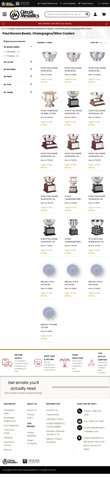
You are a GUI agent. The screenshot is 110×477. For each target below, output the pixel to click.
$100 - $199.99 (13, 113)
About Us (31, 410)
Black (9, 67)
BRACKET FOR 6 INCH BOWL (47, 283)
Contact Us (52, 410)
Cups (9, 151)
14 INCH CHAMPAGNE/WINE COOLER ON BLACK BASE (73, 240)
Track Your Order (9, 431)
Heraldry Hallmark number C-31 (55, 433)
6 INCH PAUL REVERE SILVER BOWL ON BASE (97, 112)
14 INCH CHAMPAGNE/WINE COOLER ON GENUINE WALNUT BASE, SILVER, (73, 197)
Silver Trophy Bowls (16, 132)
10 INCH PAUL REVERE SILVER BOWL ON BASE (73, 112)
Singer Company (32, 442)
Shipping (8, 437)
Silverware (12, 136)
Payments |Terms (9, 444)
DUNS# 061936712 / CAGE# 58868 (55, 425)
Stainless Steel (14, 83)
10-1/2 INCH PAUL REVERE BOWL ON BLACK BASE (96, 240)
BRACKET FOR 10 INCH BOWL (95, 283)
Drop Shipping (11, 425)
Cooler (10, 128)
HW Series (12, 51)
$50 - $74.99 (13, 105)
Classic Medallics (31, 434)
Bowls (10, 123)
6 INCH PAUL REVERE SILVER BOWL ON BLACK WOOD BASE (97, 197)
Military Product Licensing (54, 440)
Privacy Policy (31, 416)
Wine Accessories (15, 159)
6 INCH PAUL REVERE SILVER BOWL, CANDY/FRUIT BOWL (49, 69)
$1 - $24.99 (12, 96)
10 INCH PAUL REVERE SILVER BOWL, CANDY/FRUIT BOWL (97, 69)
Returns (8, 449)
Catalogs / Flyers (54, 419)
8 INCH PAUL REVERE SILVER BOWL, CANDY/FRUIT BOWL (73, 69)
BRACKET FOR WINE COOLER (49, 326)
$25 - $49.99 (13, 101)
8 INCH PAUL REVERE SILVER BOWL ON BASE (49, 155)
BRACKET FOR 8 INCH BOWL (71, 283)
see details (66, 23)
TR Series (11, 56)
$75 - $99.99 (13, 109)
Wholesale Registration (10, 419)
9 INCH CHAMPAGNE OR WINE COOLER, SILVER (49, 112)
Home (3, 29)
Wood (10, 87)
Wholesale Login (9, 412)
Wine (9, 155)
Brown (10, 71)
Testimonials (52, 414)
